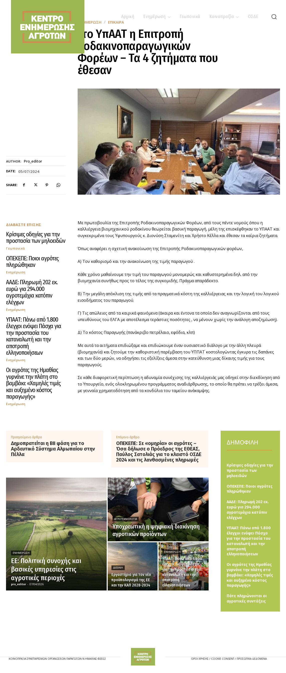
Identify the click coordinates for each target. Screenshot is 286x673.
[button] (274, 17)
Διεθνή (118, 567)
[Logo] (143, 656)
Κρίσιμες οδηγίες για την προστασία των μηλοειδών (35, 237)
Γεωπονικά (15, 248)
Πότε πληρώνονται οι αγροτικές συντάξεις (247, 598)
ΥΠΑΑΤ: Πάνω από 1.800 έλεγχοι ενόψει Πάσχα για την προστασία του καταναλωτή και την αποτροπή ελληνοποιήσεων (33, 336)
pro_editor (33, 161)
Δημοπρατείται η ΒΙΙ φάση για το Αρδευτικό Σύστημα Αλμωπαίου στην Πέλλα (53, 448)
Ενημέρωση (16, 272)
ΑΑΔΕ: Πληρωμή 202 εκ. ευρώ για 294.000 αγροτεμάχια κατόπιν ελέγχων (32, 292)
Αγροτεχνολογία (125, 519)
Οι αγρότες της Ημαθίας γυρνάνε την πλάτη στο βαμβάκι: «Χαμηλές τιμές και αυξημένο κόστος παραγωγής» (33, 383)
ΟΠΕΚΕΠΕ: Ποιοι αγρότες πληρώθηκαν (32, 261)
